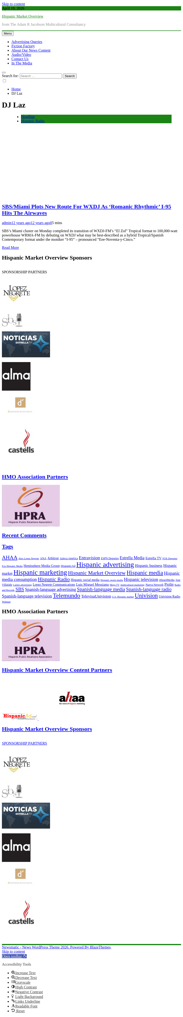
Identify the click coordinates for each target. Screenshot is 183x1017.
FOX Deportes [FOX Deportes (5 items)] (170, 558)
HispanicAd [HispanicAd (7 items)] (68, 566)
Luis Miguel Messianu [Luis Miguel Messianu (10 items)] (92, 584)
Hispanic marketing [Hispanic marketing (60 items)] (40, 572)
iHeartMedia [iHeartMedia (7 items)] (167, 580)
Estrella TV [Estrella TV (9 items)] (153, 558)
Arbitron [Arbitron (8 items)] (53, 558)
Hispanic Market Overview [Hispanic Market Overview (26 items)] (97, 573)
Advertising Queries (26, 42)
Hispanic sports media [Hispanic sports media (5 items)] (112, 580)
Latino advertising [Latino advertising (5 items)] (22, 585)
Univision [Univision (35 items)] (146, 595)
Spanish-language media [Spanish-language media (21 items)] (101, 589)
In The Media (21, 63)
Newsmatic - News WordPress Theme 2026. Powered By (46, 947)
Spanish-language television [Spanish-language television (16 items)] (27, 596)
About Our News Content (31, 50)
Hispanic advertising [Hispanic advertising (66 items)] (105, 564)
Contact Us (20, 59)
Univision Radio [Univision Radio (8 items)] (169, 596)
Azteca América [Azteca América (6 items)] (69, 558)
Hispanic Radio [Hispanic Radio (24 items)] (54, 579)
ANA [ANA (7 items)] (43, 558)
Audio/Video (21, 55)
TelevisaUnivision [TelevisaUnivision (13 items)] (96, 596)
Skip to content (13, 4)
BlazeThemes (100, 947)
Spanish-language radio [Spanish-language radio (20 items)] (149, 589)
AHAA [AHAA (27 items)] (9, 557)
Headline (28, 117)
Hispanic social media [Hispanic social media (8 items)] (85, 580)
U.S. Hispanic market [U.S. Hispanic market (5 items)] (123, 596)
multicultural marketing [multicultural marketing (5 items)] (132, 585)
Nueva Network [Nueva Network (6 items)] (154, 584)
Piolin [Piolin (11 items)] (168, 584)
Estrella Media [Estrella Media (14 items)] (132, 557)
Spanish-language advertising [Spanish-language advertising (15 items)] (50, 589)
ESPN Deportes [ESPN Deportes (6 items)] (110, 558)
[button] (14, 956)
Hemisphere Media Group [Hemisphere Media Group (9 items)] (42, 566)
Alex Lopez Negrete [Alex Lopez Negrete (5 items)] (28, 558)
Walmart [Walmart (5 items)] (6, 601)
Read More (10, 248)
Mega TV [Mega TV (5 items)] (115, 585)
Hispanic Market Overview (22, 16)
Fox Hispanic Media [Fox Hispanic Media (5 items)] (12, 566)
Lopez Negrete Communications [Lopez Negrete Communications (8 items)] (54, 584)
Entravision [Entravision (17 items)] (89, 557)
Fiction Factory (23, 46)
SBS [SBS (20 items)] (19, 589)
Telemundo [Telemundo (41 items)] (66, 595)
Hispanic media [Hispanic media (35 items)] (145, 573)
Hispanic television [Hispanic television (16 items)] (141, 579)
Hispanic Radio (33, 121)
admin (6, 223)
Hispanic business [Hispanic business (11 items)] (148, 566)
